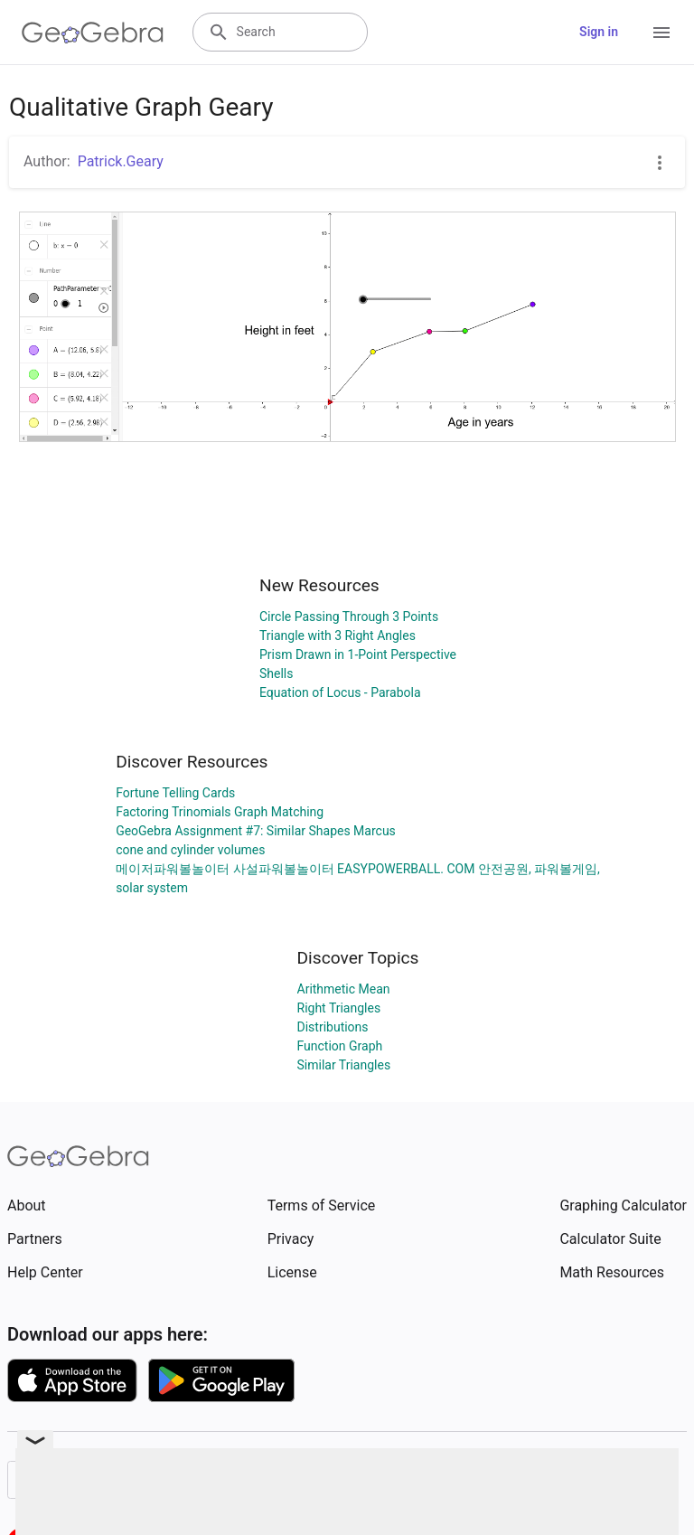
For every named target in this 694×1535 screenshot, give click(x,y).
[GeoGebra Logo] (93, 32)
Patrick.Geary (121, 161)
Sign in (598, 31)
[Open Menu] (661, 32)
